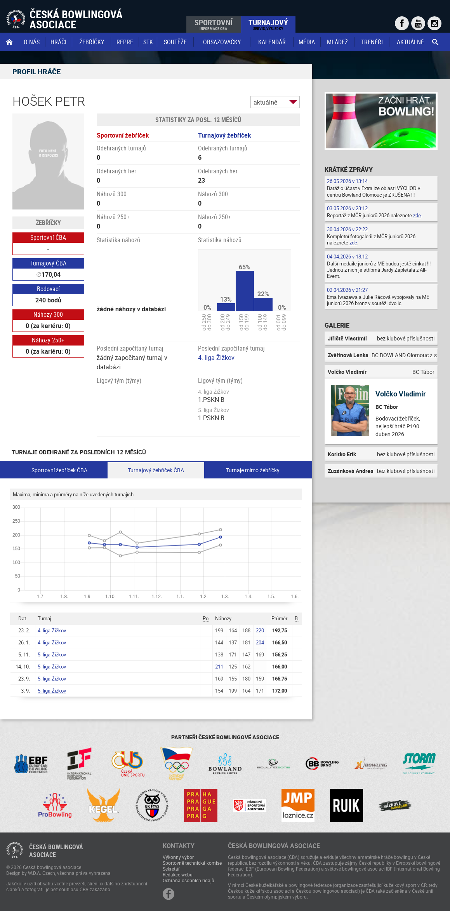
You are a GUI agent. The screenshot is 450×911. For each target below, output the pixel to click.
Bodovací (48, 288)
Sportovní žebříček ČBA (59, 470)
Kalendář (272, 42)
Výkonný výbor (178, 857)
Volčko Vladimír (400, 393)
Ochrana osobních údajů (188, 880)
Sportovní (213, 24)
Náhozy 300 (48, 314)
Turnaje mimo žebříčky (253, 470)
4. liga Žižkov (216, 357)
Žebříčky (91, 42)
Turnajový (268, 24)
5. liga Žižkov (52, 654)
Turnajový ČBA (48, 263)
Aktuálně (410, 42)
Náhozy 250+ (48, 340)
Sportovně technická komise (192, 863)
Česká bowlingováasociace (56, 851)
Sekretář (171, 869)
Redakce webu (178, 874)
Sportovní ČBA (48, 237)
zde (417, 215)
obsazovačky (222, 42)
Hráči (58, 42)
